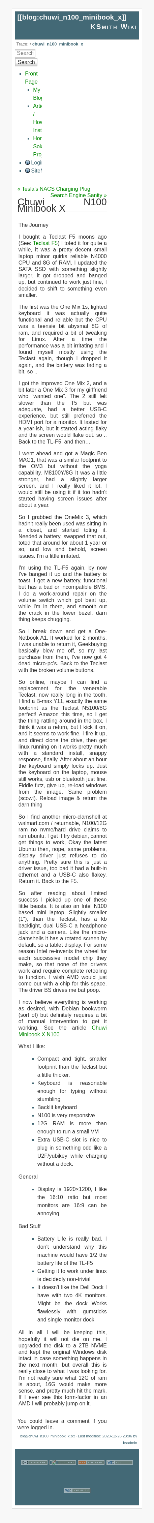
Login (37, 162)
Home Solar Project (41, 146)
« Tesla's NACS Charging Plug (54, 189)
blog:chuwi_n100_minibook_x (72, 17)
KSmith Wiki (113, 26)
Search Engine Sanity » (79, 195)
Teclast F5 (45, 243)
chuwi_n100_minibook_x (57, 44)
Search (26, 62)
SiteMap (41, 171)
